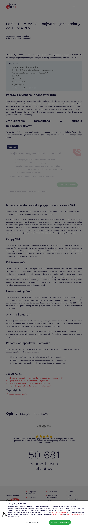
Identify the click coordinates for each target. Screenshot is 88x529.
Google (54, 512)
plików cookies (57, 514)
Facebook (62, 512)
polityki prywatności (74, 514)
